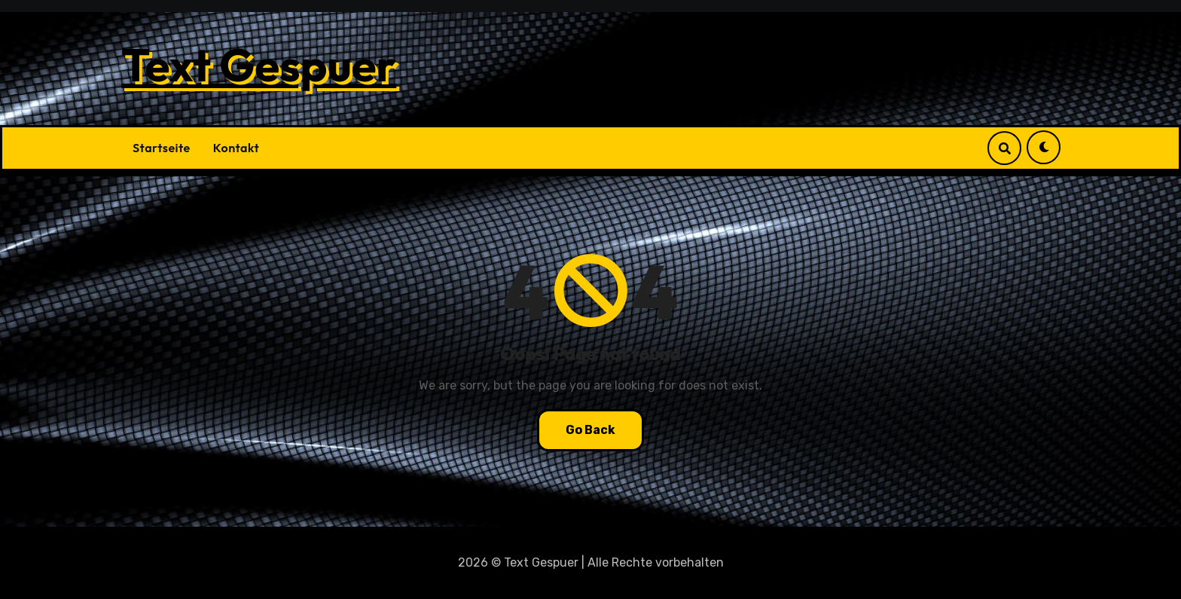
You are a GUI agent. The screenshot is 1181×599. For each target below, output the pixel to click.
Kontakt (236, 147)
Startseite (162, 147)
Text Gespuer (258, 64)
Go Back (590, 430)
